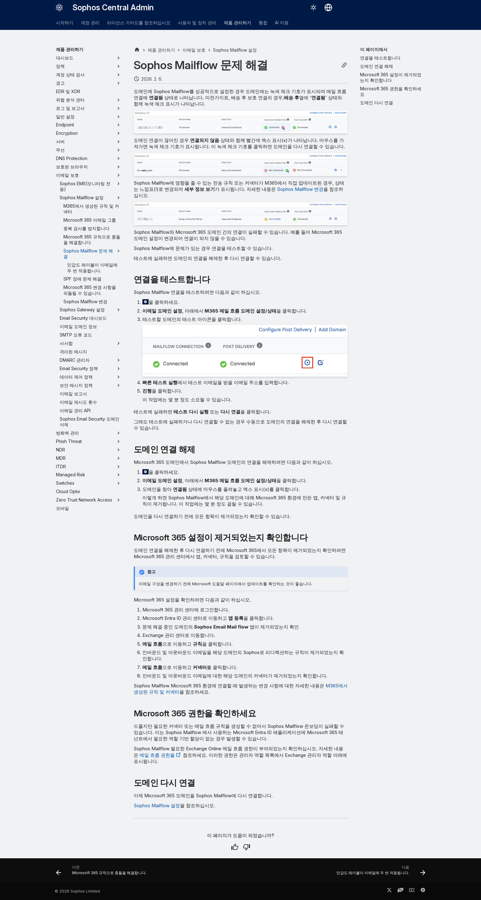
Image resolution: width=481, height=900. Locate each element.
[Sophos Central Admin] (59, 7)
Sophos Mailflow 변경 (300, 189)
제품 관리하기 (237, 22)
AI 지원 (282, 22)
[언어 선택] (328, 7)
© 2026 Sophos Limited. (78, 891)
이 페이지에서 (373, 49)
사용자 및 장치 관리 (197, 22)
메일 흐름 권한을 (157, 755)
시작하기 (64, 22)
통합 (263, 22)
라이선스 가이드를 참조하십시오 (138, 22)
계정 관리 (90, 22)
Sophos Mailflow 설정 (157, 805)
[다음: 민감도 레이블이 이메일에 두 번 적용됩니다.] (379, 872)
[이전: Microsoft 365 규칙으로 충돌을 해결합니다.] (103, 872)
